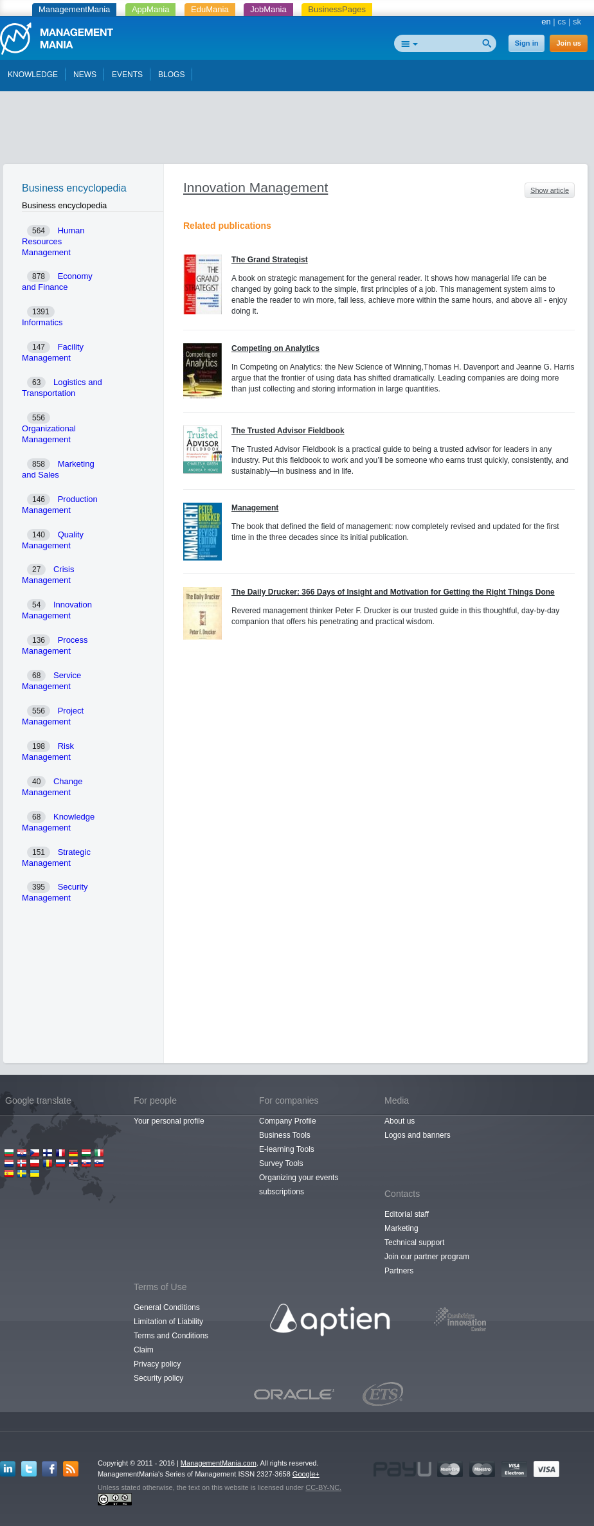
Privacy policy (157, 1364)
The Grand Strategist (269, 259)
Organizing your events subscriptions (298, 1184)
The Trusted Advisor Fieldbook (288, 430)
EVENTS (127, 74)
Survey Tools (281, 1163)
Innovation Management (255, 187)
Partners (398, 1270)
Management (254, 507)
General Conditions (167, 1307)
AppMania (151, 9)
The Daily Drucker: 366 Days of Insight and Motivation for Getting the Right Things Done (393, 592)
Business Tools (284, 1135)
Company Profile (287, 1121)
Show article (549, 190)
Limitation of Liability (168, 1321)
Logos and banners (417, 1135)
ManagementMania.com (218, 1463)
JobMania (268, 9)
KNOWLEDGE (33, 74)
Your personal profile (169, 1121)
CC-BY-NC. (323, 1487)
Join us (568, 43)
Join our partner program (426, 1256)
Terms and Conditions (171, 1335)
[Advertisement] (297, 130)
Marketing (401, 1228)
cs (561, 21)
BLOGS (171, 74)
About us (399, 1121)
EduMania (210, 9)
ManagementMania (74, 9)
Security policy (158, 1378)
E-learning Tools (286, 1149)
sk (577, 21)
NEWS (84, 74)
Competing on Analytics (275, 348)
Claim (144, 1349)
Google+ (306, 1474)
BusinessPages (337, 9)
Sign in (527, 43)
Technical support (414, 1242)
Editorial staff (406, 1214)
